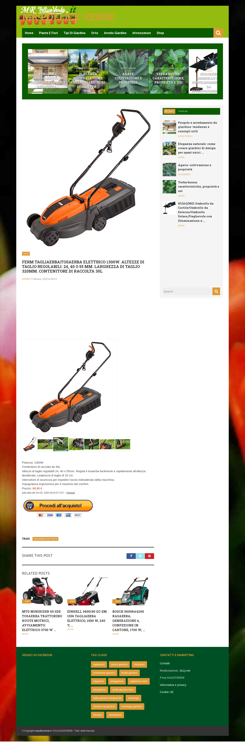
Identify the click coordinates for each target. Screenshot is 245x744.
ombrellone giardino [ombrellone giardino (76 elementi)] (104, 675)
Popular (183, 113)
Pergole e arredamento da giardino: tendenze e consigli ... (51, 81)
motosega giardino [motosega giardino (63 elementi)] (132, 708)
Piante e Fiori (48, 33)
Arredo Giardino (115, 33)
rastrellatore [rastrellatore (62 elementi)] (115, 717)
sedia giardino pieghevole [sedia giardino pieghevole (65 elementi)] (107, 700)
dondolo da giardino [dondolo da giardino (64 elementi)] (104, 708)
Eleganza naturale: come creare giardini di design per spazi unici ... (197, 150)
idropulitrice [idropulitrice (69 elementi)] (99, 692)
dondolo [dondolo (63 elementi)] (97, 717)
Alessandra (184, 176)
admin (25, 281)
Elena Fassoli (185, 138)
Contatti (165, 665)
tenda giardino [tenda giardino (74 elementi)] (129, 675)
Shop (160, 33)
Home (29, 33)
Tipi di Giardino (75, 33)
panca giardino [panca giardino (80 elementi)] (119, 666)
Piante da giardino (193, 69)
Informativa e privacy (173, 687)
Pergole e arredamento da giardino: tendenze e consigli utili (197, 129)
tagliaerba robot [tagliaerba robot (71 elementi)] (138, 683)
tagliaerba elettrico (45, 541)
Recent (169, 113)
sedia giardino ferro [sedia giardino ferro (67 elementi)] (123, 692)
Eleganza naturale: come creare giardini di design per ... (99, 79)
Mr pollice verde (68, 17)
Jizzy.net (184, 673)
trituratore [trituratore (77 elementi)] (139, 666)
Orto (94, 33)
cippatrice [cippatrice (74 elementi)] (98, 683)
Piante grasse (146, 69)
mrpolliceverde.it (43, 733)
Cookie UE (167, 694)
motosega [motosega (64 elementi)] (133, 700)
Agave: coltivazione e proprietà (146, 77)
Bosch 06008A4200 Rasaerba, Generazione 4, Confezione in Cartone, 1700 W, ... (128, 623)
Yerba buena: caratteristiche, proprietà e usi (193, 79)
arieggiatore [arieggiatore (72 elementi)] (117, 683)
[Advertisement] (88, 315)
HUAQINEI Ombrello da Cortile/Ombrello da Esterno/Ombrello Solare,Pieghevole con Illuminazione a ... (195, 214)
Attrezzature (141, 33)
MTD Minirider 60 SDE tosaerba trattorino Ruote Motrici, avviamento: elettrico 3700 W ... (42, 623)
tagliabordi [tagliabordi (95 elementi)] (99, 666)
